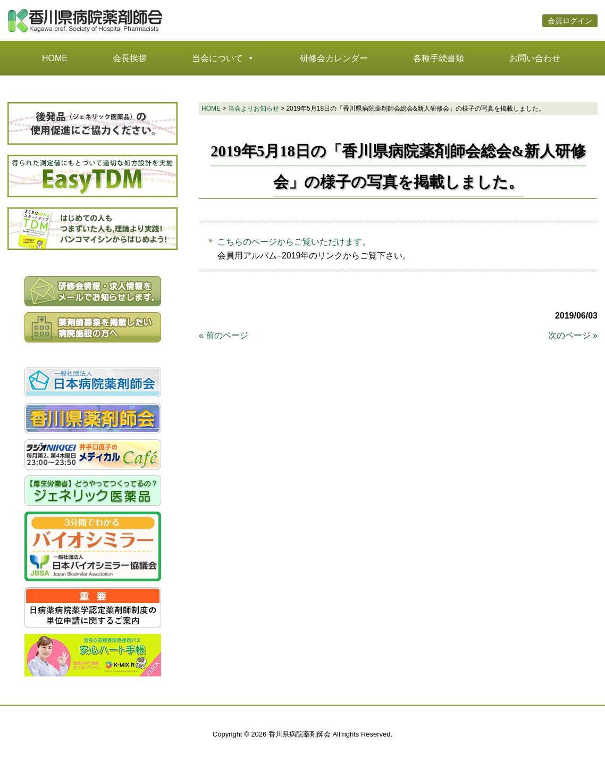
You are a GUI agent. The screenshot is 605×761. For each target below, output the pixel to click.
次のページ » (573, 335)
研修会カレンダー (334, 58)
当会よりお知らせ (253, 108)
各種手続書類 (438, 58)
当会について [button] (223, 58)
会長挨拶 (130, 58)
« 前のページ (223, 335)
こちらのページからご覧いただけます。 (294, 241)
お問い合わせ (534, 58)
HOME (55, 58)
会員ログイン (570, 20)
